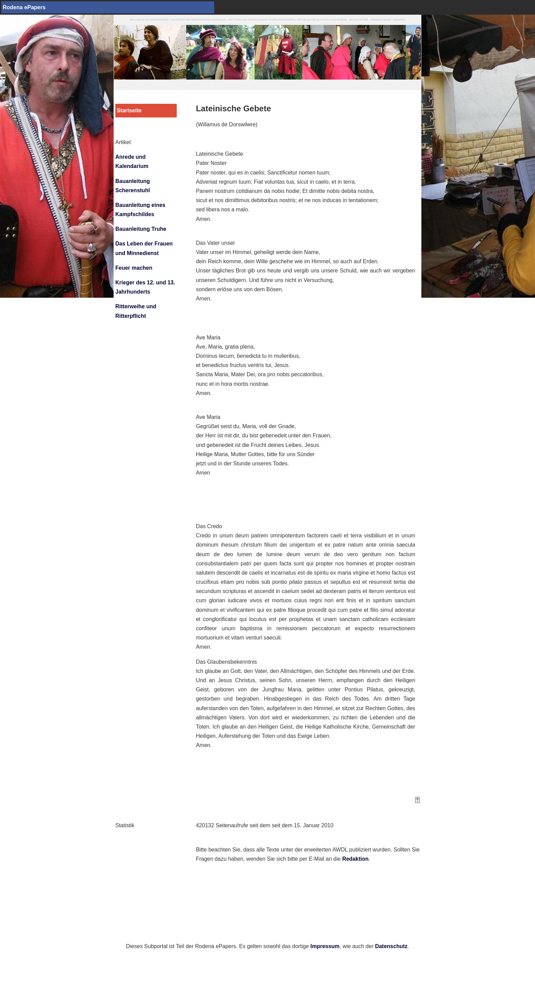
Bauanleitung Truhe (140, 229)
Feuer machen (133, 268)
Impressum (324, 946)
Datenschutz (391, 946)
